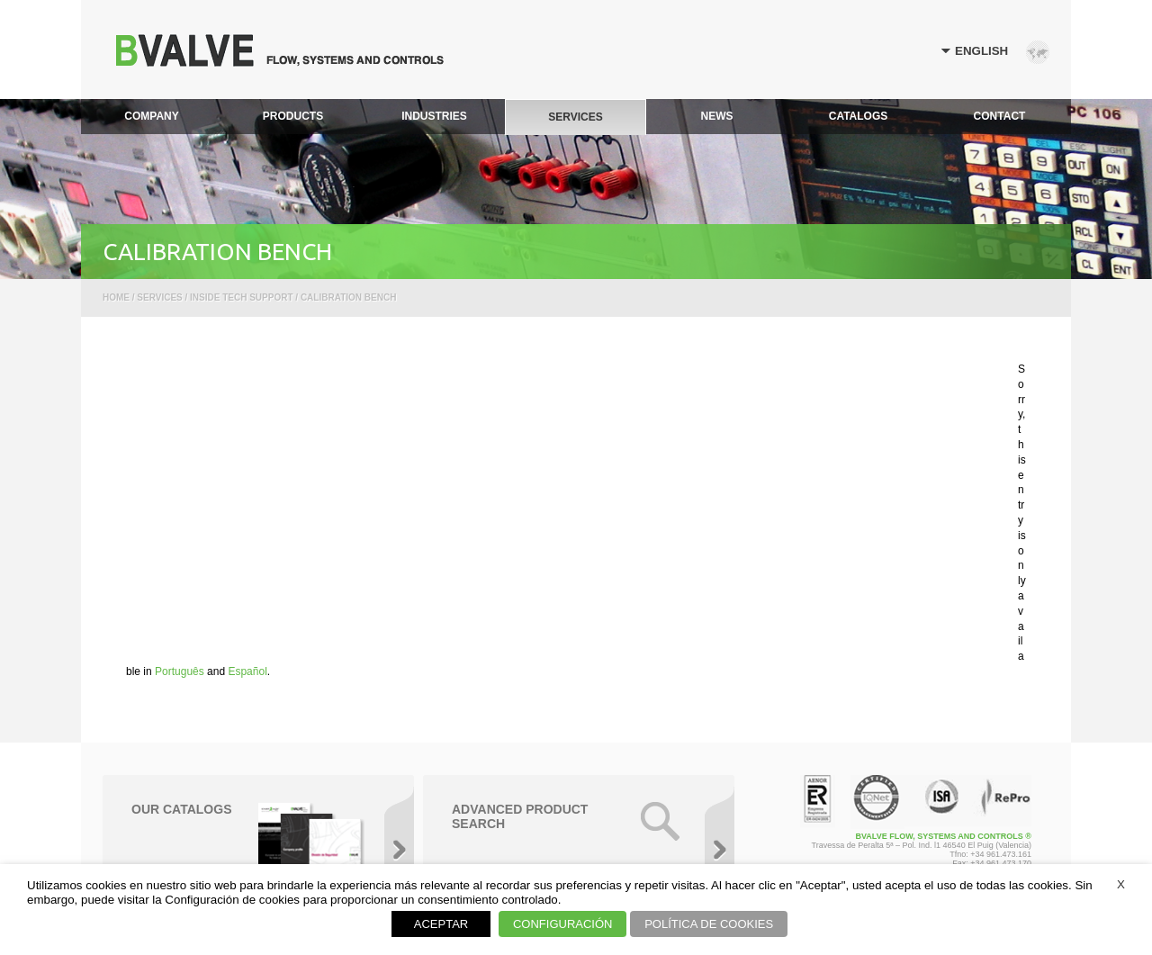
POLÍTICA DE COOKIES (708, 924)
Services (159, 297)
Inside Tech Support (241, 297)
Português (179, 671)
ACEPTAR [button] (441, 924)
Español (247, 671)
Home (116, 297)
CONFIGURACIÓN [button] (563, 924)
